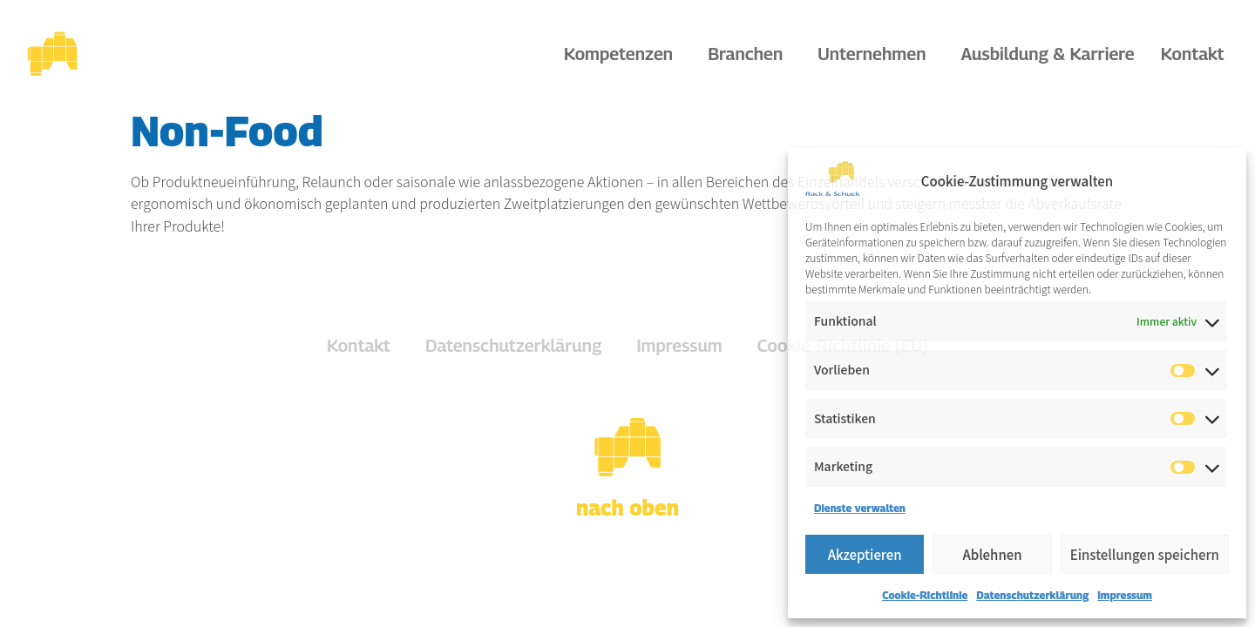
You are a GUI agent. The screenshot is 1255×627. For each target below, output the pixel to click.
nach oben (627, 508)
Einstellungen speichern (1144, 554)
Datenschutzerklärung (1032, 595)
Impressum (1124, 595)
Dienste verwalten (860, 508)
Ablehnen (991, 554)
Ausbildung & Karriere (1047, 54)
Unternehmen (875, 54)
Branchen (749, 54)
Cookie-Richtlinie (924, 595)
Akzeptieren (865, 554)
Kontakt (1192, 54)
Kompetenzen (623, 54)
